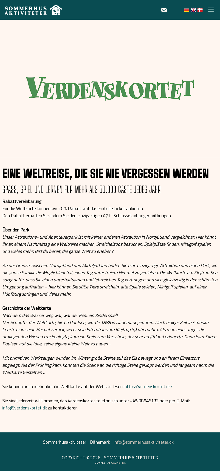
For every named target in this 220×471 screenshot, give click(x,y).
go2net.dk (118, 462)
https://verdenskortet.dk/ (148, 386)
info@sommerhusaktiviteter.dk (144, 442)
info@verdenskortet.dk (24, 407)
